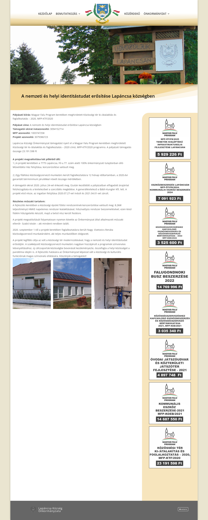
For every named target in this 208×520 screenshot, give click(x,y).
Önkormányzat (155, 14)
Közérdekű (132, 14)
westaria (184, 509)
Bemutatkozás (66, 14)
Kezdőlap (45, 14)
